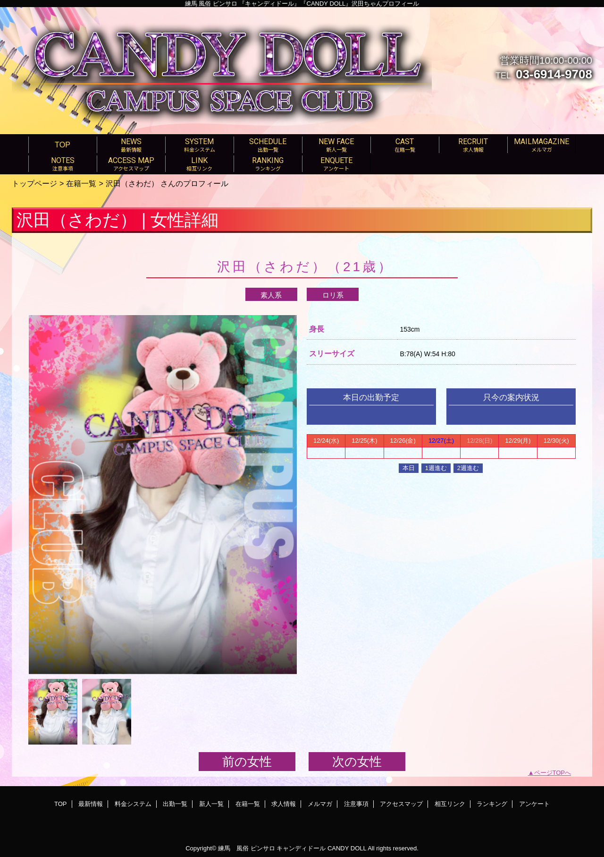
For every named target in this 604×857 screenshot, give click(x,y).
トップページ (34, 183)
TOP (62, 144)
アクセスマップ (401, 803)
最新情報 (90, 803)
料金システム (133, 803)
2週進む (468, 467)
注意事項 (356, 803)
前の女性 (247, 761)
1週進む (436, 467)
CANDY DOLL (346, 848)
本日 (409, 467)
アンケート (534, 803)
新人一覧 (211, 803)
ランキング (492, 803)
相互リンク (450, 803)
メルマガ (320, 803)
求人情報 (283, 803)
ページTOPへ (552, 772)
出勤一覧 (175, 803)
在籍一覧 (81, 183)
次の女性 (357, 761)
